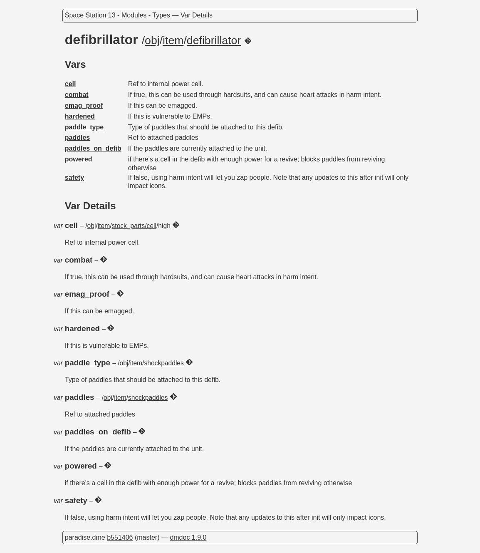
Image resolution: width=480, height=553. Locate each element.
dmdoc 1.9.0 (188, 537)
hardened (80, 116)
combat (77, 94)
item (173, 40)
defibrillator (214, 40)
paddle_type (84, 127)
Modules (133, 15)
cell (70, 83)
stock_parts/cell (134, 225)
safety (74, 177)
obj (152, 40)
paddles (77, 137)
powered (78, 159)
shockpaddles (163, 363)
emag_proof (84, 105)
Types (161, 15)
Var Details (197, 15)
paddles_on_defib (93, 148)
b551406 (120, 537)
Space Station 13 (90, 15)
